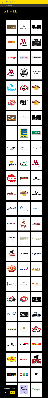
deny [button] (6, 392)
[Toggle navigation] (45, 2)
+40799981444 (18, 1)
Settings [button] (12, 388)
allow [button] (12, 392)
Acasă (2, 5)
